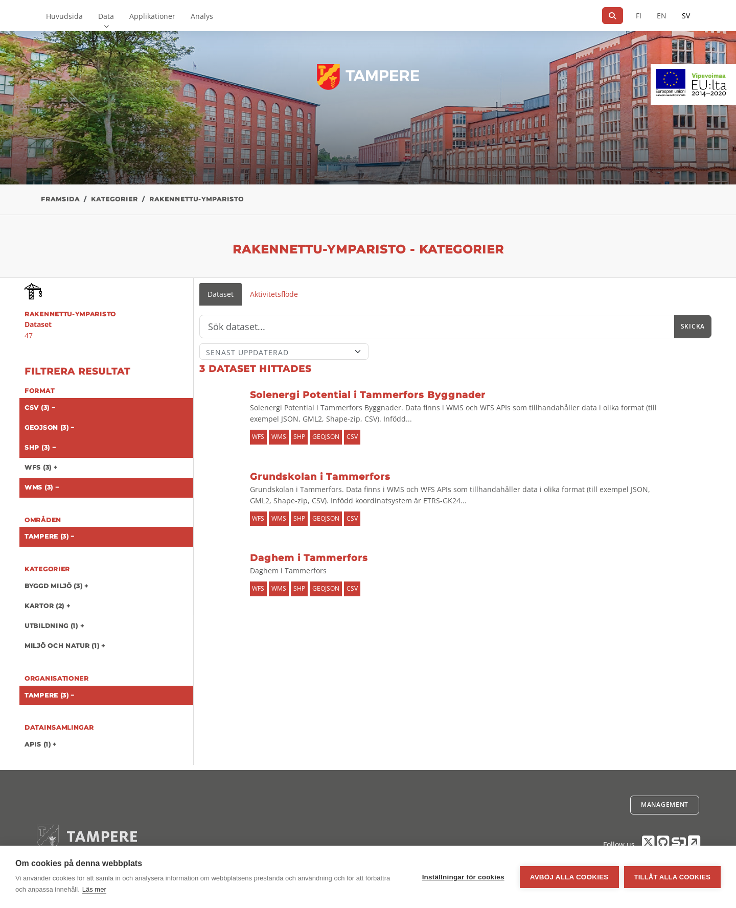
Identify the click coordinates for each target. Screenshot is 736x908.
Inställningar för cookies (463, 877)
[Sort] (284, 351)
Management (664, 804)
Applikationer (152, 16)
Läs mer (94, 889)
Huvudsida (64, 16)
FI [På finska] (638, 15)
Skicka (693, 326)
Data (106, 16)
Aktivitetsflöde (274, 294)
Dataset (221, 294)
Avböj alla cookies (569, 877)
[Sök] (612, 15)
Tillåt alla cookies (672, 877)
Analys (202, 16)
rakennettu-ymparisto (196, 199)
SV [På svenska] (686, 15)
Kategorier (114, 199)
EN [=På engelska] (661, 15)
